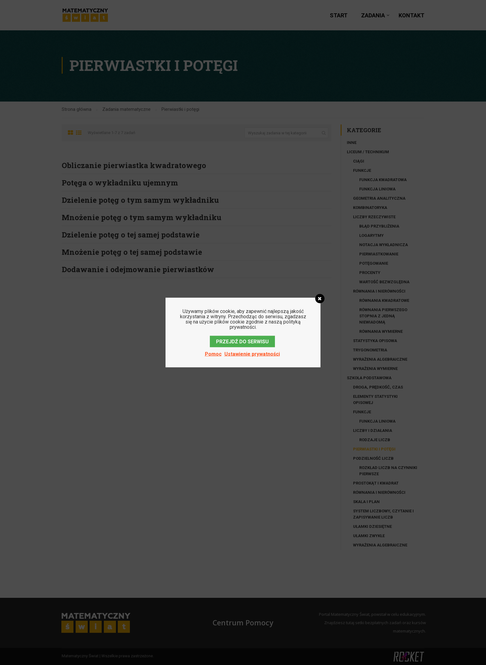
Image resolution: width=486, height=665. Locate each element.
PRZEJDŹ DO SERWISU (242, 342)
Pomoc (213, 354)
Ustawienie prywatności (252, 354)
